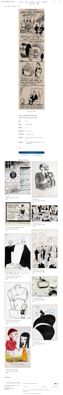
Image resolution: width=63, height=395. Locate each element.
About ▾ (21, 2)
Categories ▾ (44, 2)
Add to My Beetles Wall (38, 155)
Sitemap (39, 393)
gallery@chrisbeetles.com (9, 388)
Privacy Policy (43, 389)
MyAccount (32, 3)
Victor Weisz (13, 6)
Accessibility (33, 393)
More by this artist (25, 155)
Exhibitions (32, 2)
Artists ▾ (38, 2)
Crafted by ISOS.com (55, 386)
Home (6, 6)
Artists (9, 6)
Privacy (36, 393)
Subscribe (43, 386)
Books (26, 2)
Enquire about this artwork (31, 152)
